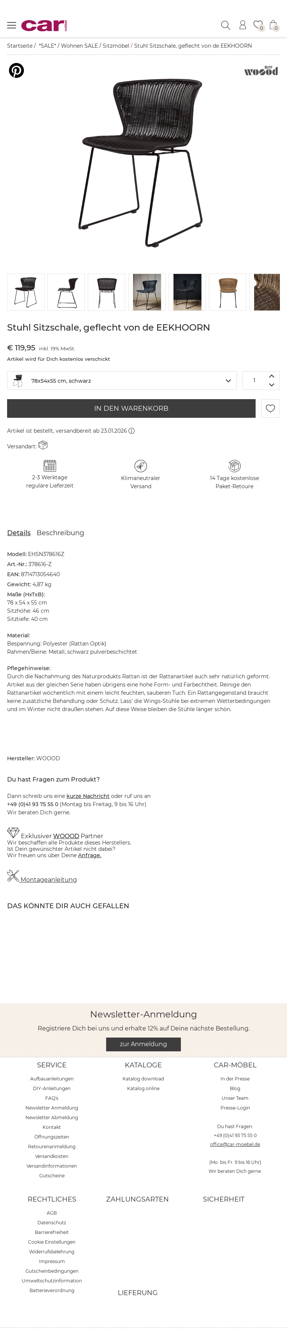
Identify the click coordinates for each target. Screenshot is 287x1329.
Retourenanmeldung (51, 1128)
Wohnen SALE (79, 45)
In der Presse (235, 1060)
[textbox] (122, 361)
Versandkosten (51, 1137)
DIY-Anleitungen (52, 1070)
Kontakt (52, 1108)
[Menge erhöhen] (272, 357)
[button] (26, 273)
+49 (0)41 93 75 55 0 (235, 1117)
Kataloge (143, 1046)
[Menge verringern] (272, 366)
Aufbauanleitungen (52, 1060)
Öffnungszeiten (51, 1118)
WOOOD (66, 817)
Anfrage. (89, 836)
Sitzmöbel (116, 45)
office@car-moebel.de (235, 1125)
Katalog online (143, 1070)
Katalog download (143, 1060)
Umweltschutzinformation (52, 1262)
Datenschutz (51, 1204)
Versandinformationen (52, 1147)
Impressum (52, 1243)
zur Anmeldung (143, 1025)
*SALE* (47, 45)
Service (52, 1046)
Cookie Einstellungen (51, 1223)
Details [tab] (19, 514)
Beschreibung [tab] (60, 514)
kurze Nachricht (88, 777)
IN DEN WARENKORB (131, 390)
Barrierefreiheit (52, 1213)
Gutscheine (52, 1157)
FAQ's (51, 1079)
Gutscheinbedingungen (51, 1252)
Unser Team (235, 1079)
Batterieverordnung (52, 1272)
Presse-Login (235, 1089)
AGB (52, 1194)
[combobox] (122, 362)
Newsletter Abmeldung (51, 1099)
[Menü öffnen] (11, 24)
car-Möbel (235, 1046)
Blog (235, 1070)
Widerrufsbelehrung (51, 1233)
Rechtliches (52, 1181)
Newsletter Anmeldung (51, 1089)
